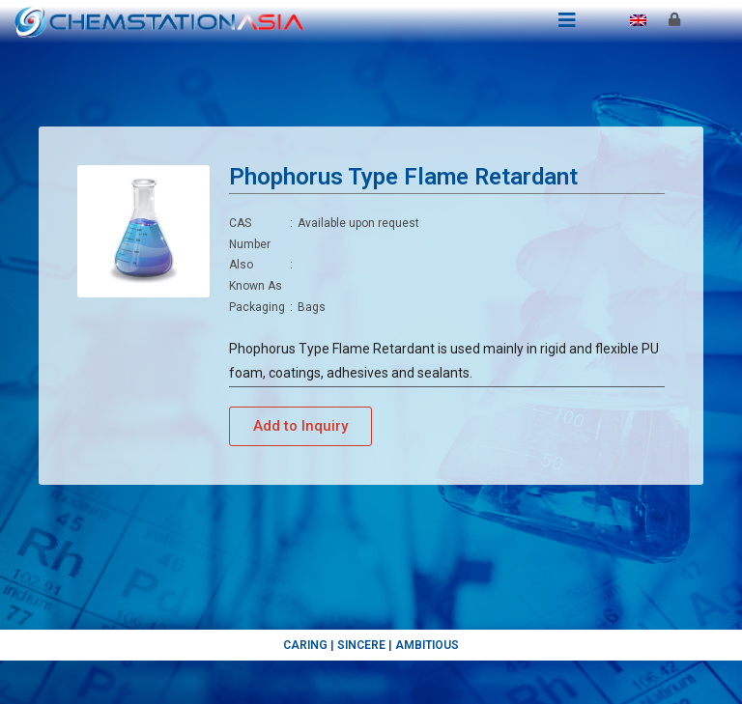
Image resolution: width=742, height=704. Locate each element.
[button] (300, 426)
